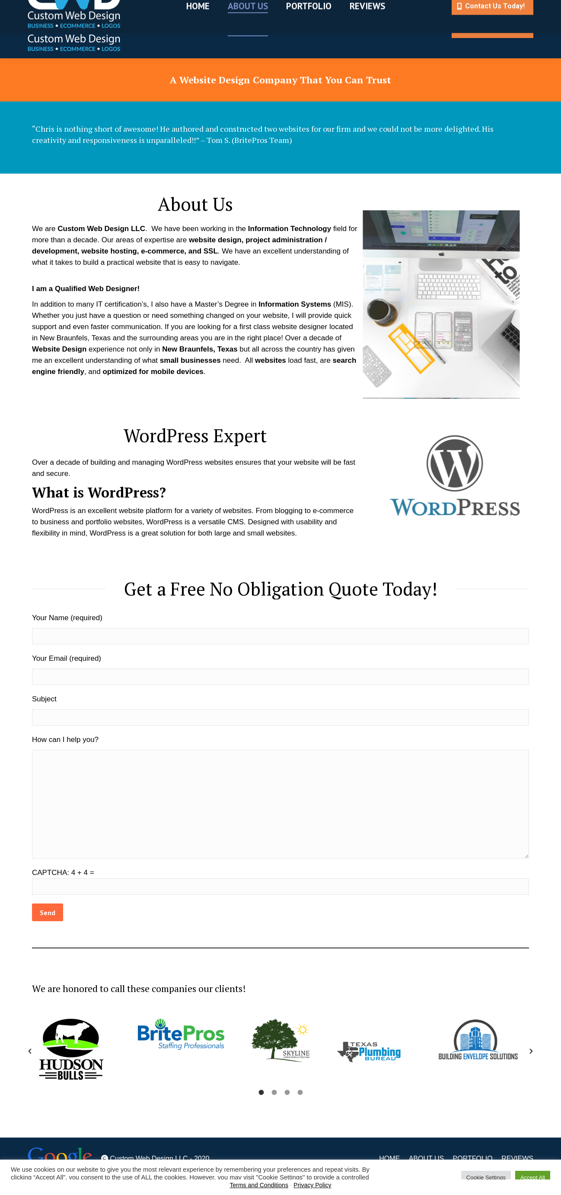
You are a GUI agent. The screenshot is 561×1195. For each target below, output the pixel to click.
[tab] (261, 1092)
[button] (30, 1051)
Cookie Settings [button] (486, 1177)
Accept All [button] (532, 1177)
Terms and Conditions (259, 1185)
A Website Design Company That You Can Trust (280, 79)
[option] (81, 1051)
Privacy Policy (312, 1185)
